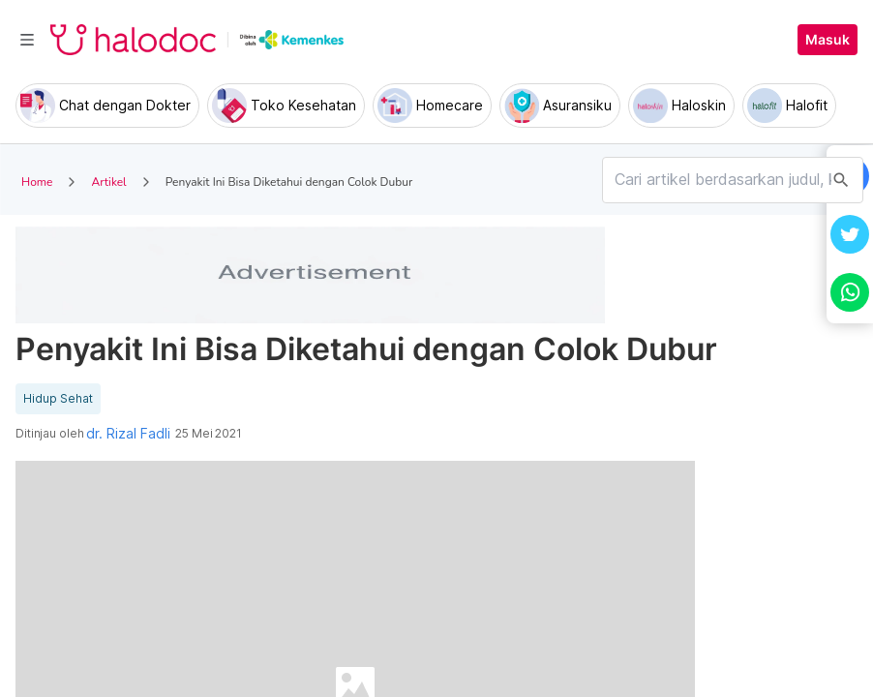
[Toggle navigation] (27, 39)
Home (36, 182)
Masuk (827, 39)
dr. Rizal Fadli (128, 433)
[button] (850, 234)
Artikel (108, 182)
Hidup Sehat (58, 399)
